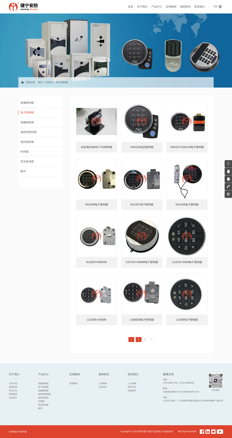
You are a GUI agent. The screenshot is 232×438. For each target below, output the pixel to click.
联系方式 (132, 387)
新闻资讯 (185, 6)
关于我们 (142, 6)
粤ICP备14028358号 (187, 431)
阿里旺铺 (22, 431)
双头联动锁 (43, 405)
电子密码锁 (62, 82)
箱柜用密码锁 (44, 394)
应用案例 (171, 6)
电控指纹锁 (43, 397)
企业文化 (13, 390)
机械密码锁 (43, 383)
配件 (40, 408)
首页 (130, 6)
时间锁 (41, 401)
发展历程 (13, 387)
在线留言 (132, 390)
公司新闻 (103, 383)
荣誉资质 (13, 394)
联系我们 (199, 6)
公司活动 (103, 387)
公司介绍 (13, 383)
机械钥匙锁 (43, 390)
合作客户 (13, 397)
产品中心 (156, 6)
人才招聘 (132, 383)
